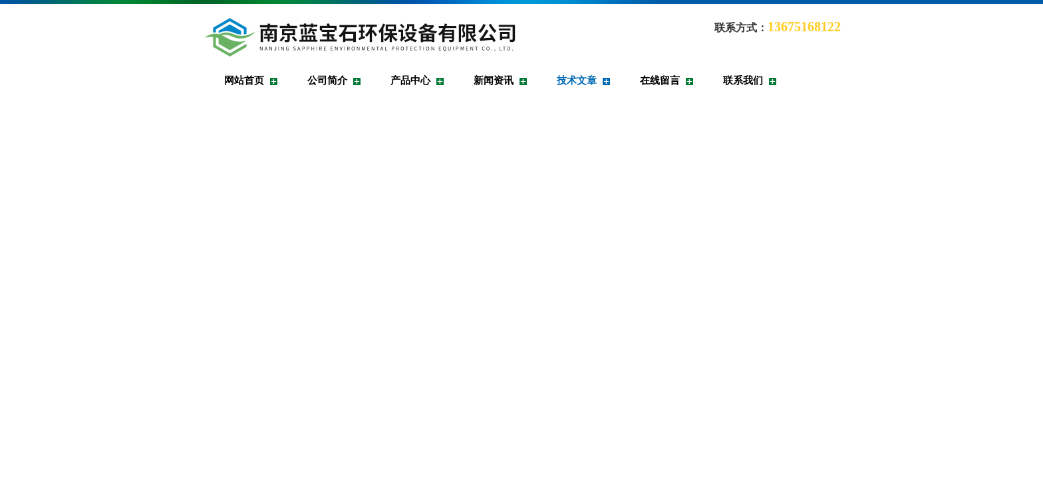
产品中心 (410, 80)
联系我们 (743, 80)
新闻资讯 (494, 80)
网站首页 (244, 80)
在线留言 (660, 80)
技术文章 (577, 80)
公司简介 (327, 80)
